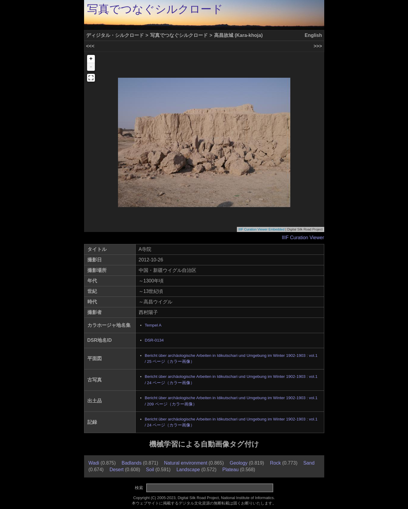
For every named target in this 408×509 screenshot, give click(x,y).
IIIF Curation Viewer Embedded (261, 229)
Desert (117, 469)
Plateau (230, 469)
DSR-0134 (154, 340)
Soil (150, 469)
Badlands (132, 462)
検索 (139, 487)
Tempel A (153, 325)
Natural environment (185, 462)
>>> (317, 46)
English (313, 35)
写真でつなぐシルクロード (155, 9)
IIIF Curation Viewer (303, 237)
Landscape (188, 469)
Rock (275, 462)
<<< (90, 46)
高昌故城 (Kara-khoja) (238, 35)
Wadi (94, 462)
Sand (308, 462)
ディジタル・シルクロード (115, 35)
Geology (239, 462)
